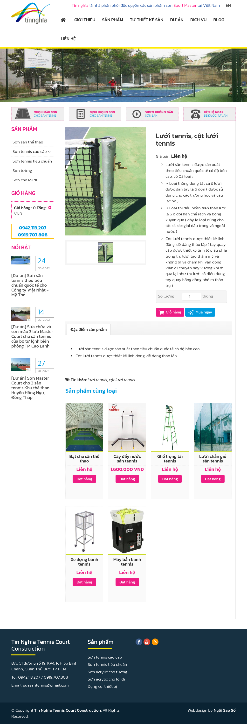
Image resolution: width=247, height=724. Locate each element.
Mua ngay (200, 312)
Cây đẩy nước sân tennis (127, 458)
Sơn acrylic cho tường (107, 672)
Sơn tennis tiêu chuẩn (32, 161)
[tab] (89, 329)
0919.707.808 (33, 234)
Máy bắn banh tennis (127, 561)
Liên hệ (179, 156)
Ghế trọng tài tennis (170, 458)
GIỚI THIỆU (84, 19)
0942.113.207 (32, 227)
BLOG (218, 19)
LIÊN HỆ (68, 38)
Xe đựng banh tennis (84, 561)
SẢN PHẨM (112, 19)
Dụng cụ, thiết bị (102, 686)
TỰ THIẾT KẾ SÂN (147, 19)
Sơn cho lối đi (25, 180)
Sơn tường (22, 170)
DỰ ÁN (176, 19)
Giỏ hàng (170, 312)
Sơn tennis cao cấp (30, 151)
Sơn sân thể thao (28, 142)
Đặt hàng (84, 479)
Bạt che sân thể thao (84, 458)
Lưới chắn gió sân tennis (212, 458)
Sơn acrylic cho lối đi (106, 679)
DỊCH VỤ (198, 19)
